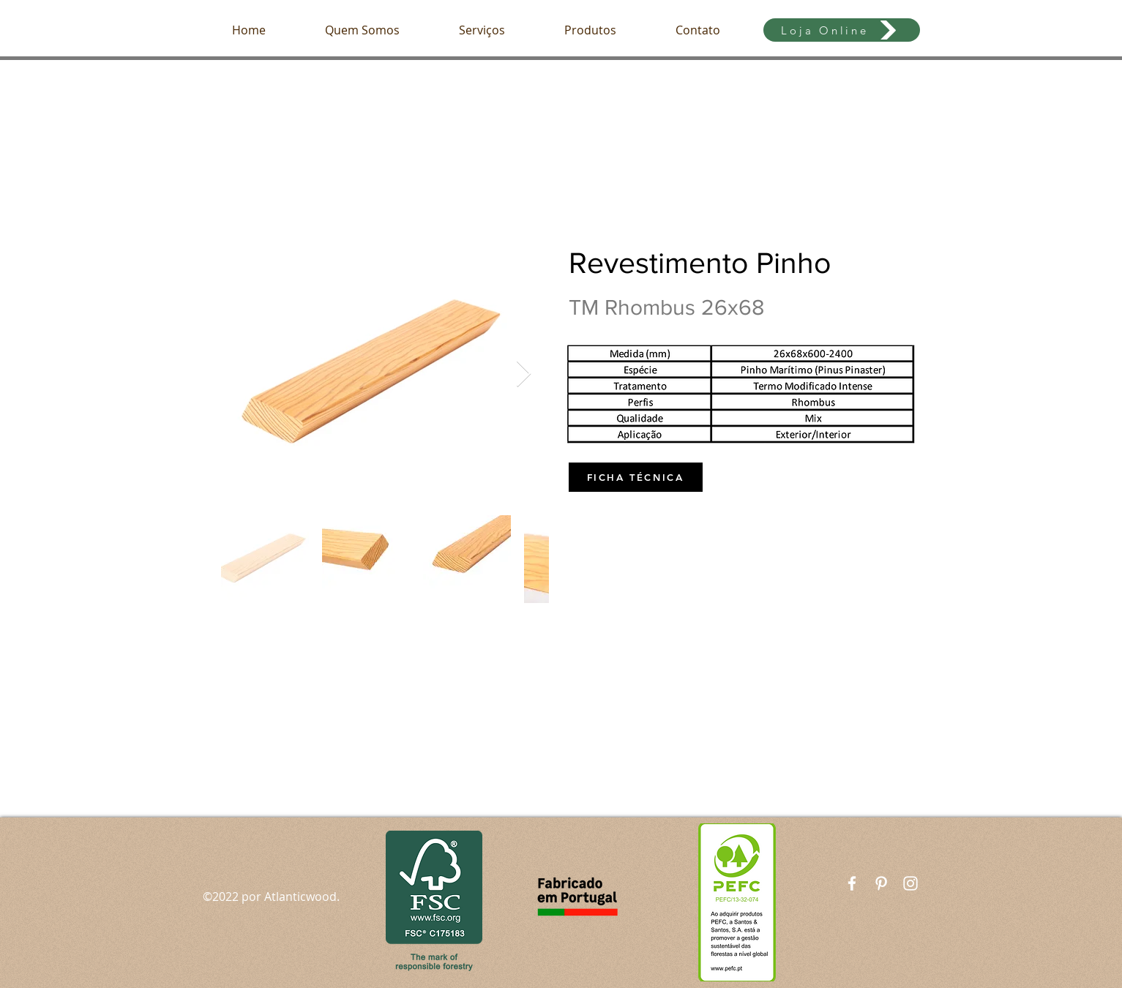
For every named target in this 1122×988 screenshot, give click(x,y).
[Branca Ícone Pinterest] (881, 883)
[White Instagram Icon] (910, 883)
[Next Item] (523, 374)
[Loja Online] (841, 30)
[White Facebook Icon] (851, 883)
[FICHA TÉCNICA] (636, 477)
